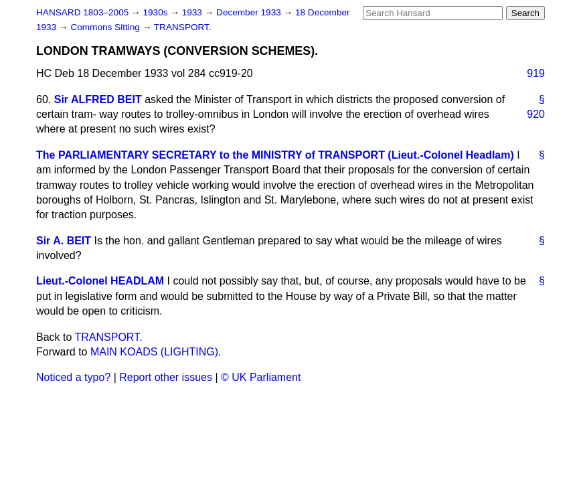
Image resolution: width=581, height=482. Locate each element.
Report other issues (165, 377)
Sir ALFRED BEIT (98, 99)
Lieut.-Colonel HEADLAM (100, 281)
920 (536, 114)
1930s (156, 12)
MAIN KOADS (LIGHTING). (156, 351)
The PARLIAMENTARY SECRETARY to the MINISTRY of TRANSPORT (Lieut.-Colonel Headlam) (275, 155)
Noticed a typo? (73, 377)
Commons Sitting (106, 27)
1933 (193, 12)
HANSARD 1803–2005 (82, 12)
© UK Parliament (261, 377)
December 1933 (250, 12)
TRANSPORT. (183, 27)
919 (536, 73)
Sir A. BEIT (63, 240)
